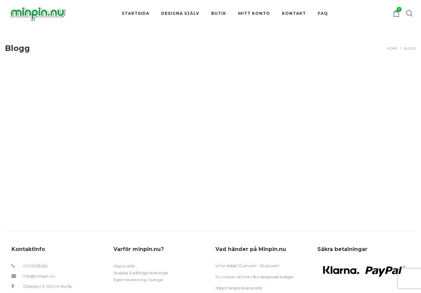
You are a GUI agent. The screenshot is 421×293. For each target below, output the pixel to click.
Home (392, 48)
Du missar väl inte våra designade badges (254, 276)
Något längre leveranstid (238, 287)
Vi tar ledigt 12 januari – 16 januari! (247, 265)
